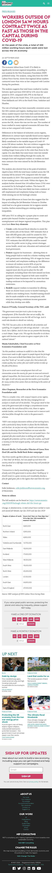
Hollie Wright (7, 689)
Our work (26, 797)
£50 (30, 619)
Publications (32, 673)
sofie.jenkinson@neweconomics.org (30, 488)
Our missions (26, 799)
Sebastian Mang (40, 724)
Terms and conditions (15, 865)
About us (26, 794)
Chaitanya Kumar (8, 737)
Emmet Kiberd (42, 683)
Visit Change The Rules (26, 856)
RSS (42, 865)
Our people (26, 801)
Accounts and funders (26, 803)
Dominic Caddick (33, 726)
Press (26, 827)
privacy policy (33, 782)
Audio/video (26, 823)
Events (26, 829)
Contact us (26, 807)
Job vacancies (26, 805)
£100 (37, 619)
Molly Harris (32, 683)
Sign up (26, 776)
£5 (14, 619)
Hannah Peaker (33, 685)
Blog (4, 673)
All (26, 817)
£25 (25, 619)
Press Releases (8, 11)
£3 (15, 636)
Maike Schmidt (45, 726)
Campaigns (26, 825)
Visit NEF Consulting (26, 843)
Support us (26, 809)
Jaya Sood (31, 724)
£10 (19, 619)
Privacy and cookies (32, 865)
